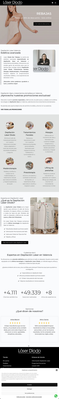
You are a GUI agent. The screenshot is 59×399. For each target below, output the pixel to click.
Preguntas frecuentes (39, 363)
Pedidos (5, 363)
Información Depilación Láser (41, 361)
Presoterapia (29, 172)
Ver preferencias (29, 393)
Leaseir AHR (35, 366)
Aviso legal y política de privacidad (34, 396)
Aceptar (29, 384)
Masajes (49, 132)
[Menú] (55, 2)
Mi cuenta (6, 361)
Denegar (29, 389)
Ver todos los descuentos (42, 24)
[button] (56, 370)
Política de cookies (21, 396)
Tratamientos (7, 366)
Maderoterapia (9, 168)
